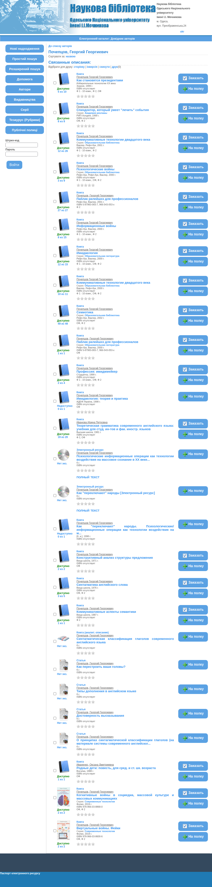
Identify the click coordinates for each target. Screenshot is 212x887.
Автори (25, 89)
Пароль (10, 149)
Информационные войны (96, 226)
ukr (182, 31)
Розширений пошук (24, 69)
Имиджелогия (87, 253)
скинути (105, 66)
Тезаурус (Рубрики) (24, 120)
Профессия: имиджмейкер (97, 371)
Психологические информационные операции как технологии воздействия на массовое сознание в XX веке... (125, 457)
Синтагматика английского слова (102, 584)
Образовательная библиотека (102, 142)
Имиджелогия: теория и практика (102, 398)
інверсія (92, 66)
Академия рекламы (96, 113)
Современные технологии (100, 801)
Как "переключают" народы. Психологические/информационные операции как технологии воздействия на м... (125, 530)
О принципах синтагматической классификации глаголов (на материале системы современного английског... (125, 741)
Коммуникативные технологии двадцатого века (113, 139)
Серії (25, 109)
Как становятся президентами (100, 80)
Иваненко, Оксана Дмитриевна (95, 764)
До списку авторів (60, 46)
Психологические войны (95, 169)
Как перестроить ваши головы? (101, 666)
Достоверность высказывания (100, 715)
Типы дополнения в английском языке (106, 691)
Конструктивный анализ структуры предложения (115, 557)
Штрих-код (12, 140)
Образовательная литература (102, 256)
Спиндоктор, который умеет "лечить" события (113, 110)
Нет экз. (62, 463)
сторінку (79, 66)
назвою (70, 56)
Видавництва (24, 99)
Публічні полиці (24, 130)
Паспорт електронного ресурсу (20, 873)
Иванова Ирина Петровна (92, 422)
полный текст (88, 477)
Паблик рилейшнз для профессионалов (107, 199)
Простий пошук (24, 59)
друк (115, 66)
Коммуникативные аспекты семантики (106, 611)
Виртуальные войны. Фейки (98, 828)
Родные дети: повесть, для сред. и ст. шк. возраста (116, 768)
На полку (193, 89)
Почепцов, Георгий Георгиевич (95, 195)
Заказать (193, 78)
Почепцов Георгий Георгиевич (95, 77)
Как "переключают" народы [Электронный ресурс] (116, 493)
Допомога (25, 79)
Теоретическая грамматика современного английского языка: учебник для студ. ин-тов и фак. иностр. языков (125, 427)
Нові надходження (25, 48)
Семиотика (85, 312)
